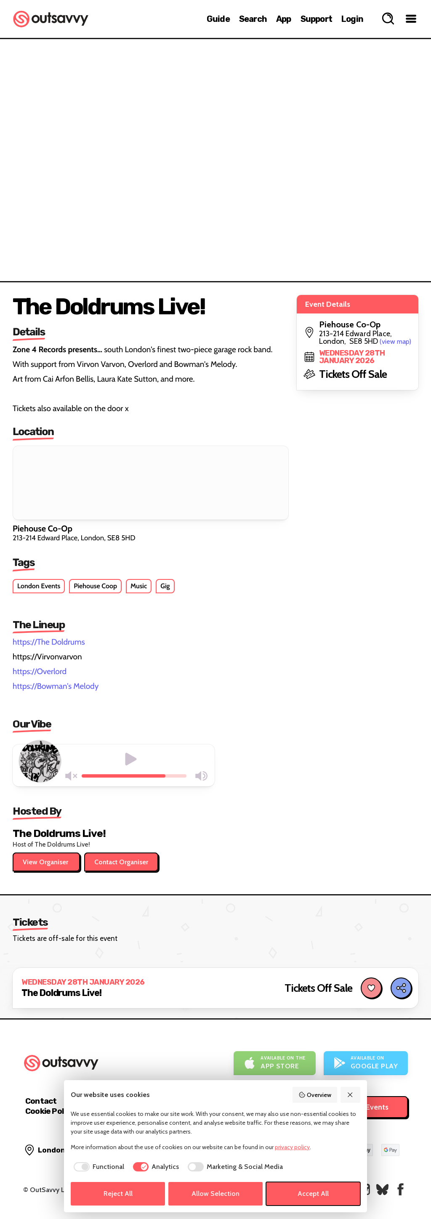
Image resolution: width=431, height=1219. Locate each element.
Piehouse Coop (95, 586)
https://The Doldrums (49, 642)
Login (352, 19)
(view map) (395, 341)
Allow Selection (215, 1194)
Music (138, 586)
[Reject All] (351, 1095)
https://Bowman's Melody (55, 686)
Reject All (118, 1194)
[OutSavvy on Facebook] (400, 1189)
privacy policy (292, 1147)
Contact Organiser (121, 862)
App (283, 19)
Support (316, 19)
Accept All (313, 1194)
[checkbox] (97, 1167)
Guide (218, 19)
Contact (40, 1101)
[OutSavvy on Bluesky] (382, 1189)
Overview (314, 1095)
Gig (165, 586)
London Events (38, 586)
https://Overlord (40, 671)
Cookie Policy (49, 1111)
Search (253, 19)
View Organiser (46, 862)
